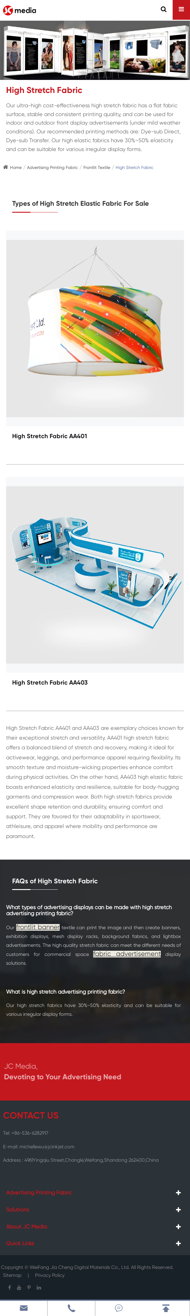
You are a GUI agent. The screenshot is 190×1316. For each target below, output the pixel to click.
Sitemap (12, 1273)
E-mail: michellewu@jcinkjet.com (39, 1144)
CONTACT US (30, 1116)
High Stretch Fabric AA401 (49, 437)
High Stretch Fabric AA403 (50, 683)
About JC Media (26, 1227)
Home (16, 168)
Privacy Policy (50, 1273)
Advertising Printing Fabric (52, 168)
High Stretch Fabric (134, 168)
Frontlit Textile (96, 168)
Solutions (17, 1210)
